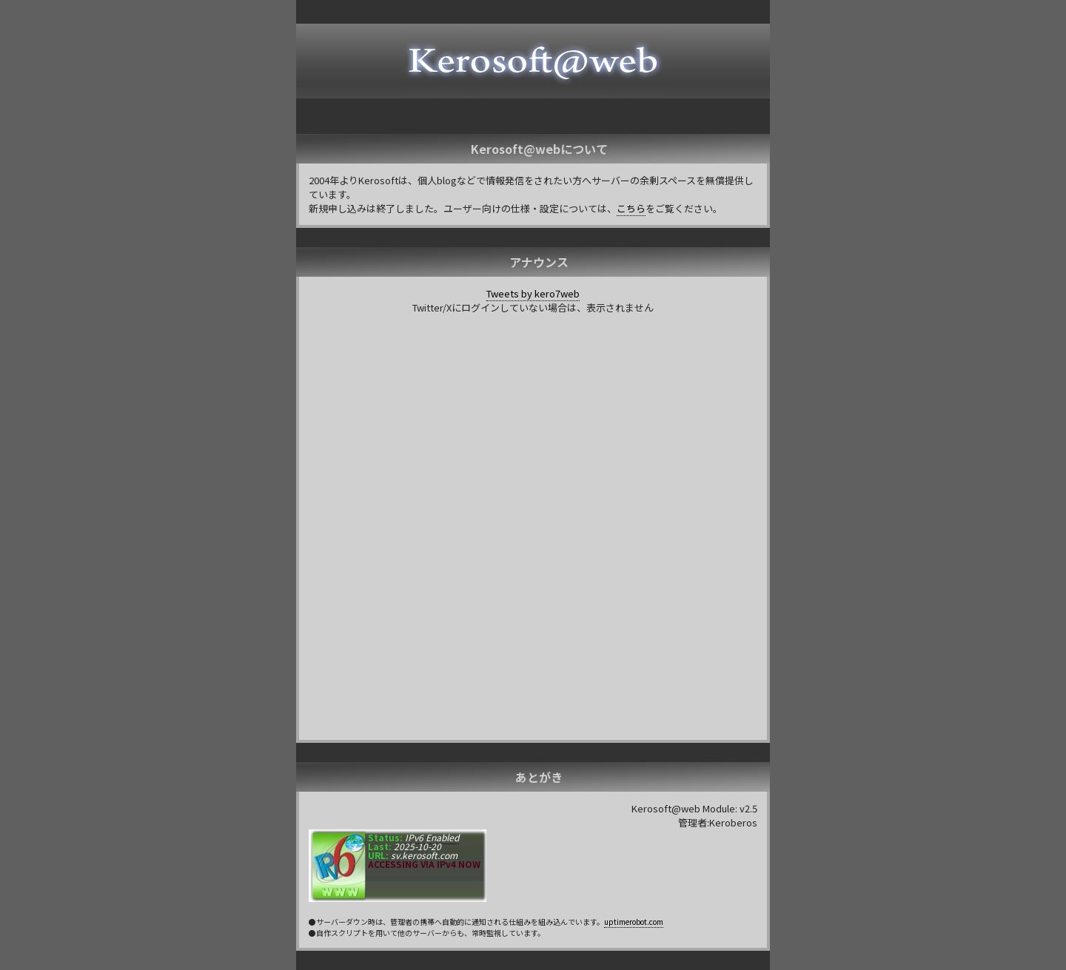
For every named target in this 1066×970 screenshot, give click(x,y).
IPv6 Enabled (431, 837)
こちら (631, 208)
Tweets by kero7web (533, 293)
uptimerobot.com (633, 921)
